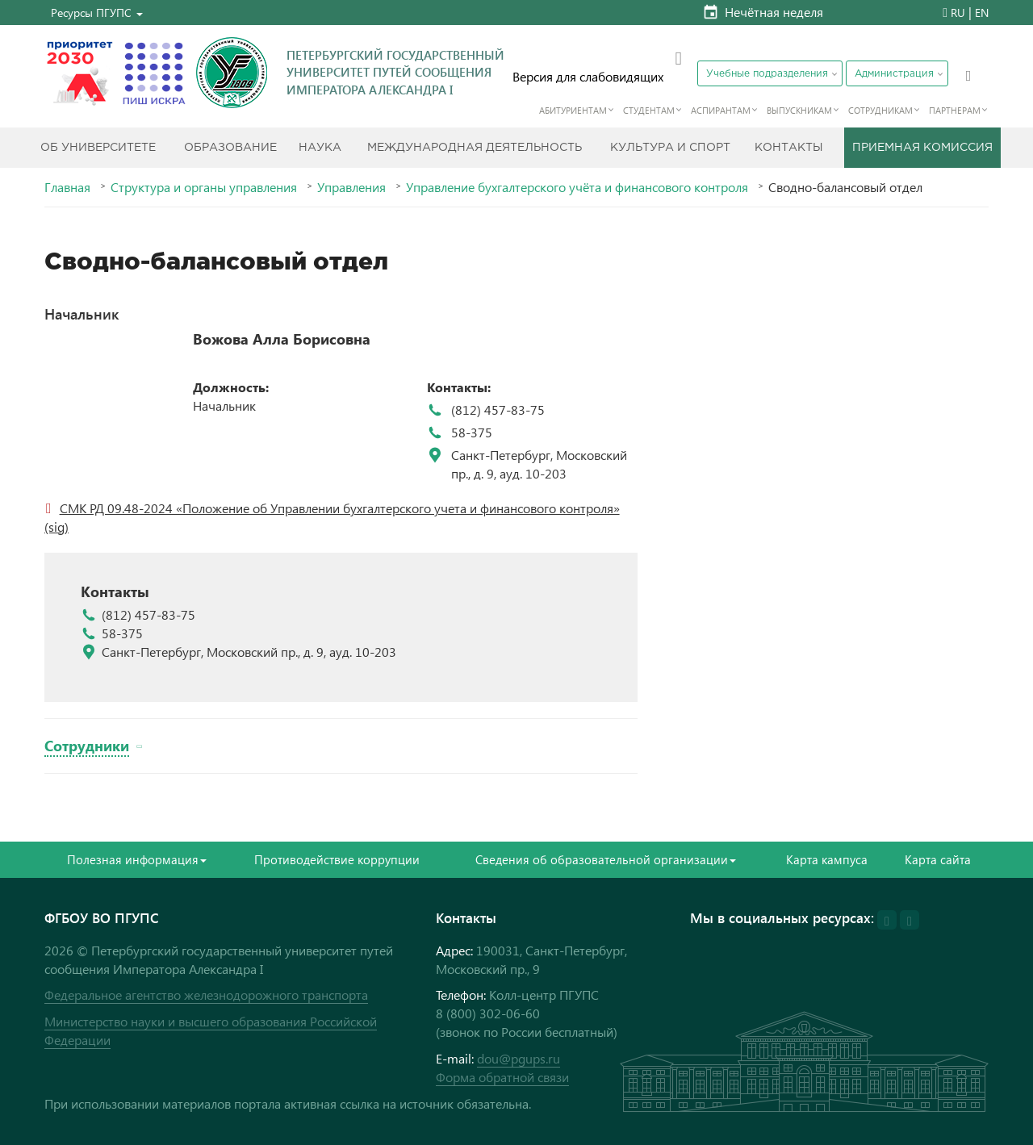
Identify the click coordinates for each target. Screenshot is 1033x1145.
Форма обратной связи (502, 1076)
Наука (320, 148)
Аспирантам (721, 110)
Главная (67, 187)
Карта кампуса (827, 859)
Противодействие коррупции (337, 859)
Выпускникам (799, 110)
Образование (230, 148)
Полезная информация (137, 859)
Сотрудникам (880, 110)
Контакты (789, 148)
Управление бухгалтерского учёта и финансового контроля (577, 187)
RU (958, 12)
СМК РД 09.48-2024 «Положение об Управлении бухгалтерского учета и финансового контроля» (340, 507)
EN (982, 12)
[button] (96, 12)
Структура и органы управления (204, 187)
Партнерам (955, 110)
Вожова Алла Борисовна (281, 339)
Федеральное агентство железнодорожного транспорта (206, 994)
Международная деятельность (474, 148)
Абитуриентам (573, 110)
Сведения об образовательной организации (605, 859)
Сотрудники (86, 745)
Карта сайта (938, 859)
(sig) (56, 526)
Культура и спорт (670, 148)
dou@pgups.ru (518, 1058)
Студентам (649, 110)
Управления (351, 187)
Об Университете (98, 148)
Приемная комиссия (922, 148)
